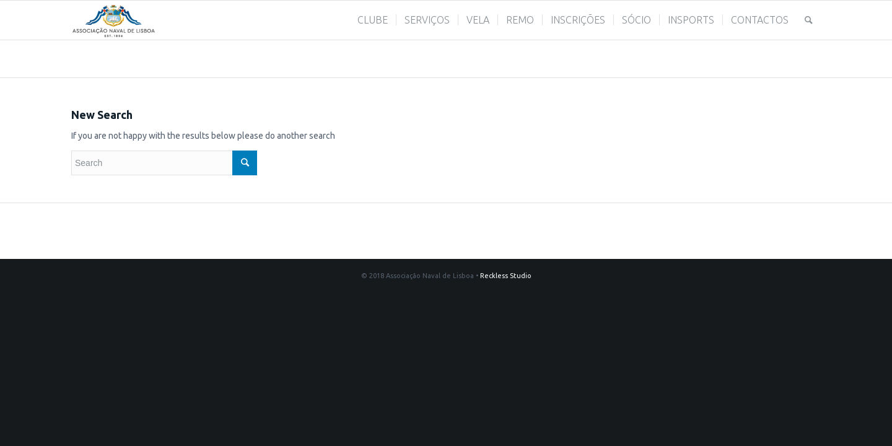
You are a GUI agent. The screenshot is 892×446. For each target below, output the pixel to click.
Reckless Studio (505, 275)
